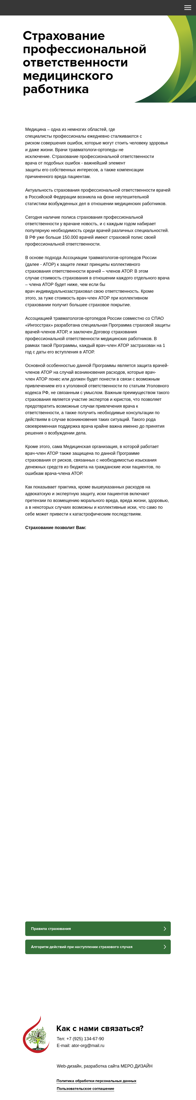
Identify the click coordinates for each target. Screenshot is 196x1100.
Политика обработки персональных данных (96, 1080)
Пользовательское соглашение (85, 1088)
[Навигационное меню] (187, 7)
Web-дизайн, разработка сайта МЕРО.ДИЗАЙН (105, 1066)
